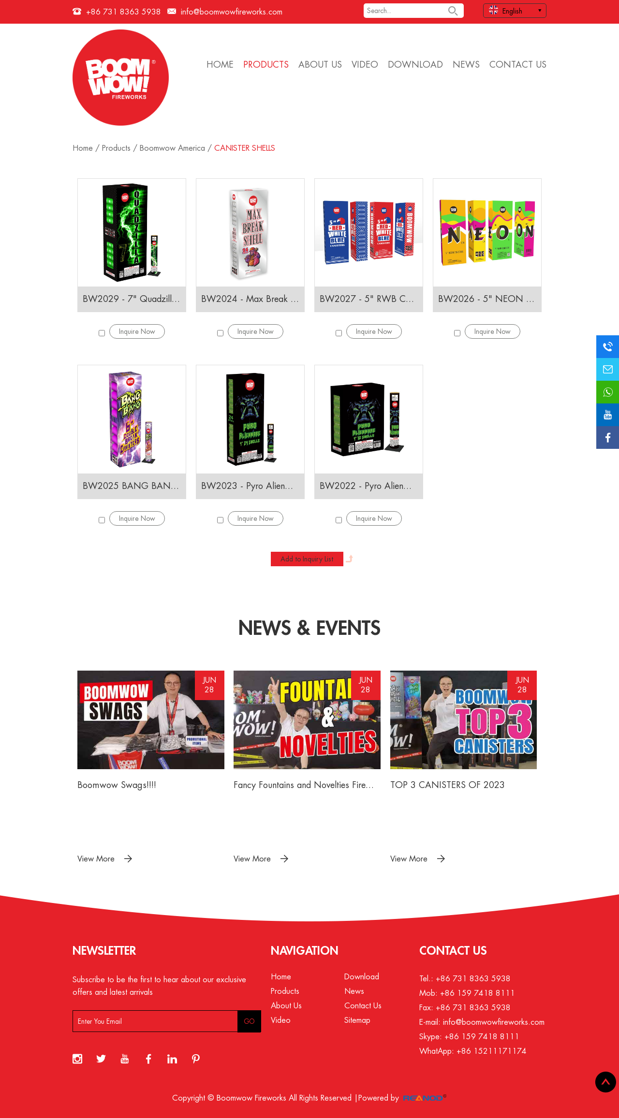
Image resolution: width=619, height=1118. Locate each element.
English (505, 9)
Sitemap (357, 1020)
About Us (320, 64)
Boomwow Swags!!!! (116, 785)
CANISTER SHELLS (244, 148)
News (466, 64)
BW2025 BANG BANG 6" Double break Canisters (132, 486)
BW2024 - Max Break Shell (250, 299)
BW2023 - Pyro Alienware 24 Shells (250, 486)
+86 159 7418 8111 (481, 1037)
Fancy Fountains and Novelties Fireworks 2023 (307, 785)
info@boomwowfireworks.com (231, 12)
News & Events (309, 628)
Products (266, 64)
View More (104, 859)
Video (365, 64)
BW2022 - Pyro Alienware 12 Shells (369, 486)
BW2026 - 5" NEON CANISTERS (487, 299)
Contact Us (517, 64)
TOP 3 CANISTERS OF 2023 (447, 785)
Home (220, 64)
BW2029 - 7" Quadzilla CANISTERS (132, 299)
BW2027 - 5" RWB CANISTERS (369, 299)
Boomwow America (172, 148)
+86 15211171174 (492, 1051)
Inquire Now (137, 331)
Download (415, 64)
